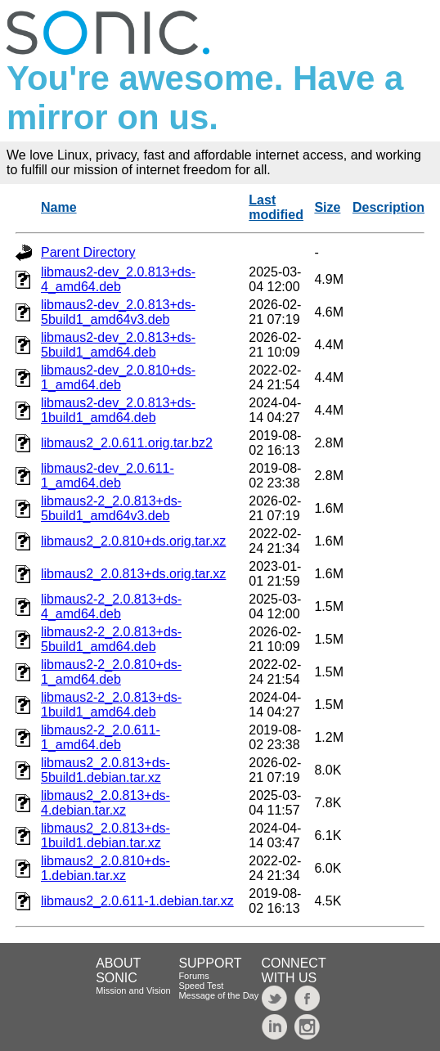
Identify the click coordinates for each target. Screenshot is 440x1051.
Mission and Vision (133, 990)
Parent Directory (88, 252)
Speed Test (200, 985)
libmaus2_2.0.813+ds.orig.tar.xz (133, 574)
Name (59, 207)
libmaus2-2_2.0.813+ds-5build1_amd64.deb (111, 639)
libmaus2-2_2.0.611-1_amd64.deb (100, 737)
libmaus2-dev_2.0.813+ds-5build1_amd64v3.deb (118, 312)
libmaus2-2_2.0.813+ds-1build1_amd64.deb (111, 704)
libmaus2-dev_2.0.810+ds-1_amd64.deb (118, 377)
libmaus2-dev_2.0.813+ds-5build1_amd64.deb (118, 344)
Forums (193, 976)
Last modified (276, 207)
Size (327, 207)
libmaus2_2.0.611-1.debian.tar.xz (137, 901)
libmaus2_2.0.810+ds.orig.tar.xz (133, 541)
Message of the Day (218, 995)
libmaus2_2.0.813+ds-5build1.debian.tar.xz (105, 770)
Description (388, 207)
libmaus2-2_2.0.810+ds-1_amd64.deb (111, 672)
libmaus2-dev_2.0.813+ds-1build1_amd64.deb (118, 410)
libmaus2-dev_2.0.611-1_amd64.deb (107, 475)
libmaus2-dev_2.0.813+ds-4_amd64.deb (118, 279)
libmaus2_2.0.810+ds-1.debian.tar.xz (105, 868)
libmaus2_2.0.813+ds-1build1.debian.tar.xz (105, 835)
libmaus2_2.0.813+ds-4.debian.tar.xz (105, 802)
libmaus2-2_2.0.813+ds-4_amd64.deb (111, 606)
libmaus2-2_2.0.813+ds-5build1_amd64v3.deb (111, 508)
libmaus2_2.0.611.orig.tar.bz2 (127, 443)
